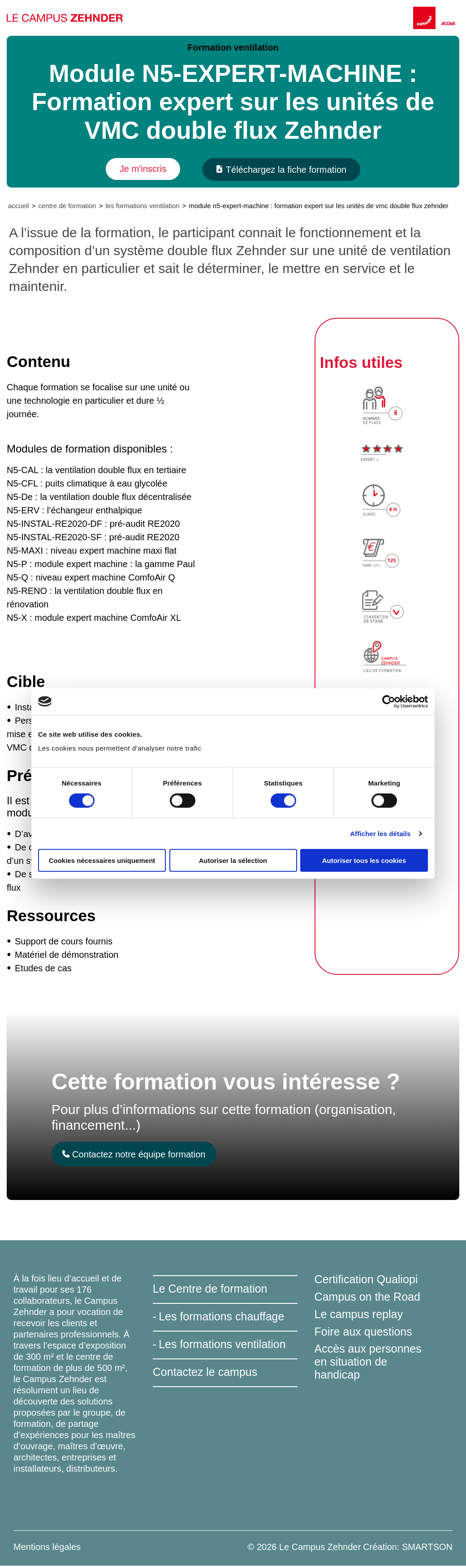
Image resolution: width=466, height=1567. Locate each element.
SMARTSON (427, 1548)
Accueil (18, 207)
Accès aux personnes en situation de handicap (368, 1363)
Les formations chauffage (221, 1317)
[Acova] (448, 18)
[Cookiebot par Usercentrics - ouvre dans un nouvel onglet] (389, 701)
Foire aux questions (363, 1332)
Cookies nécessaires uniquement (102, 860)
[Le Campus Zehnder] (67, 18)
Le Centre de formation (210, 1290)
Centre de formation (67, 207)
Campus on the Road (367, 1297)
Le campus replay (359, 1315)
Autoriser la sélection (233, 860)
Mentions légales (47, 1548)
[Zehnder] (425, 18)
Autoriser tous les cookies (364, 860)
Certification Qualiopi (366, 1280)
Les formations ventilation (142, 207)
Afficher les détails (380, 833)
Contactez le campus (205, 1373)
